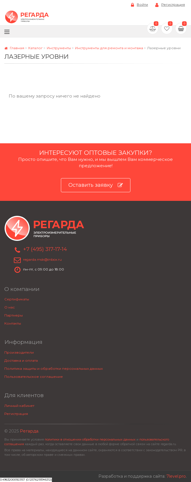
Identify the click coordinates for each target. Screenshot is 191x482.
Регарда (29, 431)
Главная (14, 48)
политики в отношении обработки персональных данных (90, 439)
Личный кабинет (19, 405)
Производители (19, 352)
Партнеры (13, 315)
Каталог (35, 48)
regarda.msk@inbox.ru (42, 259)
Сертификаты (16, 299)
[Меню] (6, 31)
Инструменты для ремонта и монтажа (109, 48)
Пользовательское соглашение (33, 376)
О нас (9, 307)
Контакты (12, 323)
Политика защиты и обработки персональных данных (53, 368)
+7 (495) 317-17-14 (45, 249)
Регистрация (170, 4)
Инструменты (59, 48)
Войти (139, 4)
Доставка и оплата (21, 360)
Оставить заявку (95, 185)
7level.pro (176, 476)
